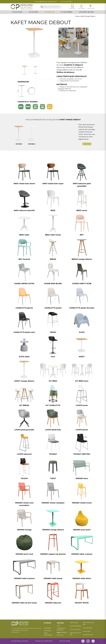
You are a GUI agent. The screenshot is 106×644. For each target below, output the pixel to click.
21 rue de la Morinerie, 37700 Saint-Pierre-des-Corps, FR (26, 628)
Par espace (47, 628)
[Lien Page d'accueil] (22, 6)
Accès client (87, 631)
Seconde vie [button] (49, 12)
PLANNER (62, 632)
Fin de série (33, 12)
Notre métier (74, 622)
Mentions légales (64, 641)
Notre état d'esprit (75, 626)
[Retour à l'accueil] (26, 624)
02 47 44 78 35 (66, 1)
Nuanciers (60, 635)
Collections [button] (17, 12)
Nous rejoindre (87, 628)
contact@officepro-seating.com (45, 1)
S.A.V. (58, 625)
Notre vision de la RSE (75, 633)
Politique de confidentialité (43, 641)
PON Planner (66, 12)
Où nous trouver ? (75, 629)
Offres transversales (48, 634)
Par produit (47, 630)
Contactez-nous (88, 634)
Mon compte (87, 143)
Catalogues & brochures (61, 629)
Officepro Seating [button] (86, 12)
